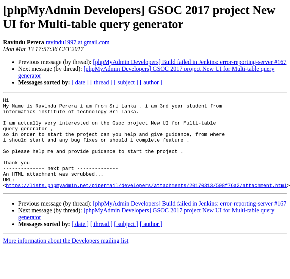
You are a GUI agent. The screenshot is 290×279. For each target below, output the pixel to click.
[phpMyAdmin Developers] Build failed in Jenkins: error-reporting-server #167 (189, 62)
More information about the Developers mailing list (66, 259)
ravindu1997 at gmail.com (78, 42)
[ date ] (80, 82)
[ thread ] (101, 82)
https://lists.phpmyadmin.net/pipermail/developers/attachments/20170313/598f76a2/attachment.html (146, 203)
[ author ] (151, 82)
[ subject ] (126, 82)
